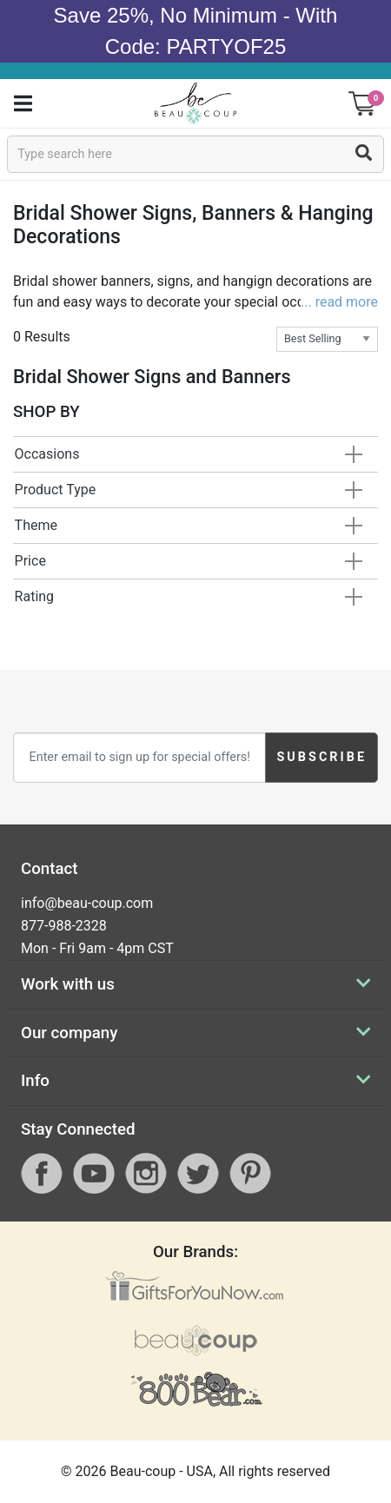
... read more (339, 302)
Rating (35, 596)
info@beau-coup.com (87, 903)
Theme (36, 525)
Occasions (47, 454)
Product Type (55, 489)
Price (30, 561)
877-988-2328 (64, 925)
